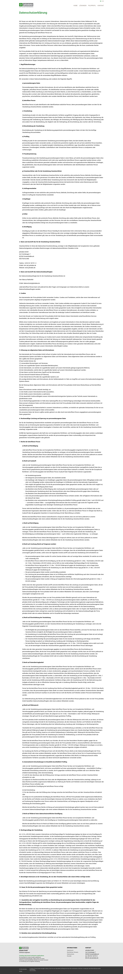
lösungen (82, 5)
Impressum (70, 950)
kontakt (101, 5)
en (103, 1)
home (75, 5)
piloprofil (92, 5)
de (100, 1)
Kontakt (69, 956)
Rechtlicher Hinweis (72, 952)
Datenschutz (70, 954)
